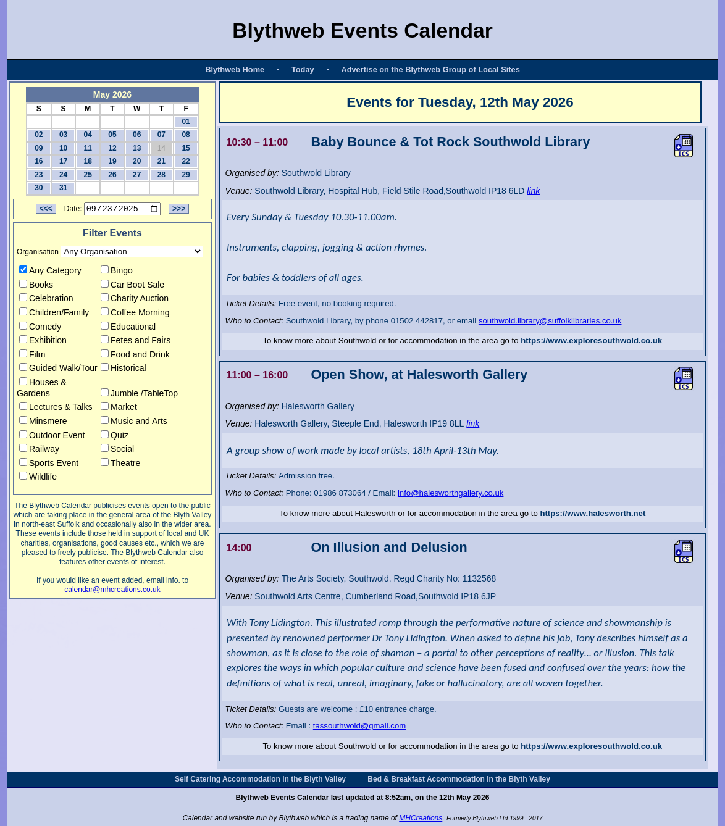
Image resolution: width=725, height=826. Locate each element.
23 (39, 174)
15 (186, 148)
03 (63, 134)
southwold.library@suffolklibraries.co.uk (550, 320)
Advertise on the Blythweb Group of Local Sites (430, 69)
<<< (46, 210)
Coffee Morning (135, 314)
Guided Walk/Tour (58, 370)
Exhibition (43, 342)
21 (161, 161)
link (533, 191)
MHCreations (420, 818)
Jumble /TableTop (139, 394)
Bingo (117, 272)
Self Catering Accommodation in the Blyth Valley (260, 779)
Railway (39, 451)
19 (112, 161)
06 (137, 134)
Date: (73, 210)
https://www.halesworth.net (592, 513)
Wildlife (38, 478)
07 (161, 134)
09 (39, 148)
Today (302, 69)
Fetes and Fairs (135, 342)
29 (186, 174)
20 (137, 161)
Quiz (114, 436)
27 (137, 174)
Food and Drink (135, 356)
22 (186, 161)
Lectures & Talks (55, 409)
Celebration (46, 300)
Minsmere (43, 423)
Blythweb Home (234, 69)
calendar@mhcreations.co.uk (112, 591)
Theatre (120, 465)
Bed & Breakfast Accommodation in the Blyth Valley (458, 779)
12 (112, 148)
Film (32, 356)
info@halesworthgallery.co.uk (450, 493)
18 (88, 161)
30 (39, 187)
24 (63, 174)
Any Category (50, 272)
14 (161, 148)
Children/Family (54, 314)
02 (39, 134)
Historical (123, 370)
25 (88, 174)
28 (161, 174)
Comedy (40, 328)
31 (63, 187)
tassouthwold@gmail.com (359, 725)
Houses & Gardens (42, 389)
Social (117, 451)
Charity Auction (135, 300)
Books (36, 286)
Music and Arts (134, 423)
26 (112, 174)
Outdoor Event (52, 436)
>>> (178, 210)
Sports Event (48, 465)
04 (88, 134)
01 (186, 121)
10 (63, 148)
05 (112, 134)
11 (88, 148)
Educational (128, 328)
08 (186, 134)
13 (137, 148)
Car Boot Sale (132, 286)
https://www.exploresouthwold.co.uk (591, 340)
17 (63, 161)
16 (39, 161)
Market (119, 409)
